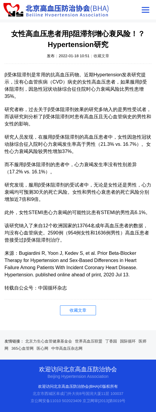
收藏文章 (101, 56)
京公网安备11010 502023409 (56, 401)
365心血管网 (22, 348)
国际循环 (128, 341)
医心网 (42, 348)
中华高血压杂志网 (66, 348)
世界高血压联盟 (88, 341)
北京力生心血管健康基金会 (48, 341)
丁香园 (111, 341)
